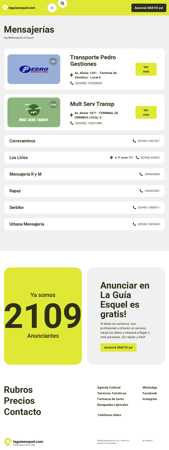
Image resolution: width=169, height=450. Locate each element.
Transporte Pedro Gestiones (93, 60)
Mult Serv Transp (92, 104)
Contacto (22, 412)
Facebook (150, 393)
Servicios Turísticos (111, 393)
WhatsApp (150, 387)
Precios (19, 401)
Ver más (148, 69)
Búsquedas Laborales (112, 405)
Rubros (18, 390)
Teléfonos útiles (109, 415)
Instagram (150, 399)
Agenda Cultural (108, 387)
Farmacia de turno (110, 399)
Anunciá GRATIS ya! (149, 8)
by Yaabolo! (148, 441)
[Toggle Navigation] (52, 7)
